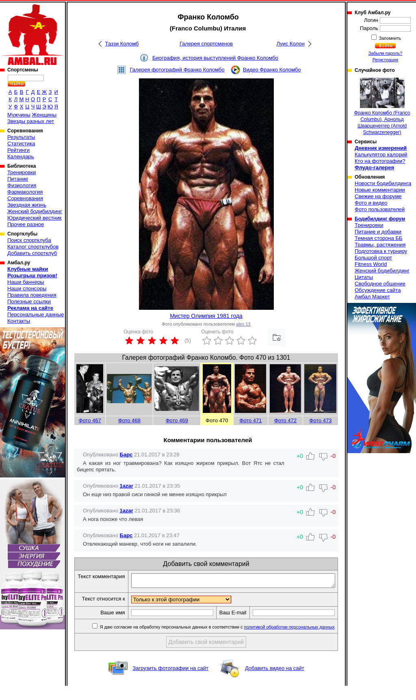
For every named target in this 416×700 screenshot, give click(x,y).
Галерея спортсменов (206, 44)
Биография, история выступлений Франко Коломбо (215, 58)
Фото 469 (177, 420)
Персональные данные (35, 314)
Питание (17, 179)
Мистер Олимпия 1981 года (206, 316)
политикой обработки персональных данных (290, 641)
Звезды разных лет (30, 121)
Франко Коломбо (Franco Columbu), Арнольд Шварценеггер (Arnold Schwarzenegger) (382, 106)
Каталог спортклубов (32, 247)
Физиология (21, 185)
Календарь (20, 156)
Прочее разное (25, 224)
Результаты (21, 137)
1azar (126, 486)
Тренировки (21, 172)
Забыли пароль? (385, 53)
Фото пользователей (380, 209)
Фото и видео (371, 203)
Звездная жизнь (26, 205)
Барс (126, 455)
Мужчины (18, 115)
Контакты (18, 321)
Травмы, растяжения (380, 245)
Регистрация (385, 59)
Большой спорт (373, 258)
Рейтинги (18, 150)
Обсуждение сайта (378, 290)
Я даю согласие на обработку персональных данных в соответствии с (217, 641)
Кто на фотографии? (380, 161)
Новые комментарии (380, 190)
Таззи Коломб (122, 44)
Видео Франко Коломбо (272, 70)
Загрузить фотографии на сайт (170, 682)
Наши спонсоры (26, 288)
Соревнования (25, 198)
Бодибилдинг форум (380, 219)
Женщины (44, 115)
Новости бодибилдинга (383, 183)
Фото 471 (250, 420)
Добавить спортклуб (32, 253)
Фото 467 (90, 420)
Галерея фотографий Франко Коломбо (177, 70)
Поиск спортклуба (29, 240)
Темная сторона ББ (379, 238)
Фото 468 (129, 420)
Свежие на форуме (378, 196)
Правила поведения (31, 295)
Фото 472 (285, 420)
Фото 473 (320, 420)
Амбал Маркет (372, 297)
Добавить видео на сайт (274, 682)
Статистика (21, 143)
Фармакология (25, 192)
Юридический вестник (34, 218)
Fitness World (371, 264)
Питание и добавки (378, 232)
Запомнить (389, 38)
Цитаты (364, 277)
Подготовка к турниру (381, 251)
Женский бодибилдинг (34, 211)
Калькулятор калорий (381, 154)
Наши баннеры (25, 282)
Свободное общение (380, 284)
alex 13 (243, 324)
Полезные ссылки (29, 301)
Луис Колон (290, 44)
